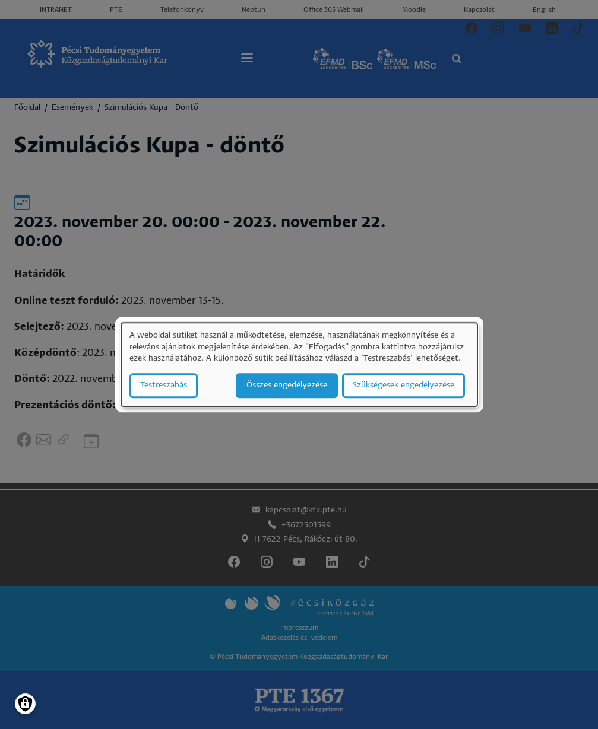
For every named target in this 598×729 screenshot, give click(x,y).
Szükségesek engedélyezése (403, 385)
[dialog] (299, 364)
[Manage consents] (25, 703)
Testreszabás (163, 385)
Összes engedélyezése (286, 385)
